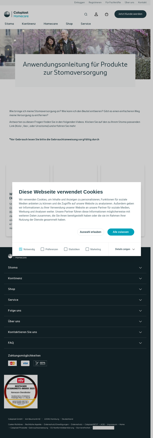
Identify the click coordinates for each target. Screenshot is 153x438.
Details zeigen (122, 249)
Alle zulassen (121, 232)
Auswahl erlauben (90, 232)
